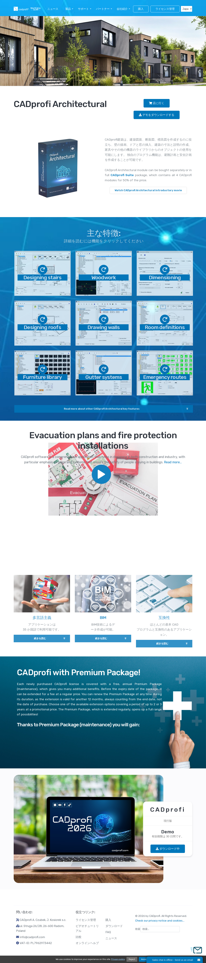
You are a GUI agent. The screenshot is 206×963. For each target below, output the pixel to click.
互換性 (164, 620)
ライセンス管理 (165, 8)
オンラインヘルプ (87, 943)
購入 (141, 8)
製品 (68, 8)
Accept (144, 959)
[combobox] (160, 929)
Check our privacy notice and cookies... (159, 920)
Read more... (173, 107)
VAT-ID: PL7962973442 (36, 943)
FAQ (108, 932)
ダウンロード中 (168, 848)
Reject (132, 959)
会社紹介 (122, 8)
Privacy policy (118, 959)
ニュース (52, 8)
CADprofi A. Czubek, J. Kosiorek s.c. (43, 920)
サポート (83, 8)
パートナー (103, 8)
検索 (137, 929)
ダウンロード (114, 926)
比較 (78, 937)
